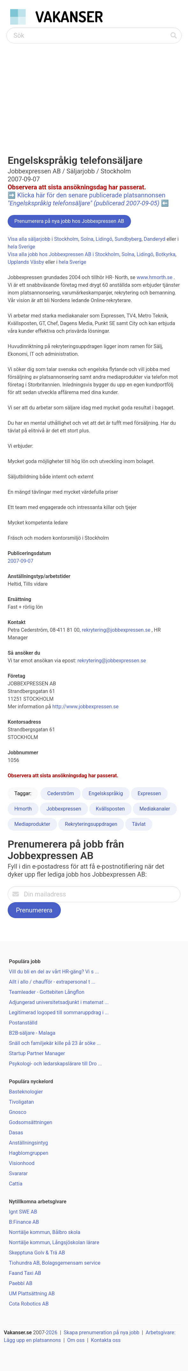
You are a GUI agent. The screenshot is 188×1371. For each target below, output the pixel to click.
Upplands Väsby (26, 262)
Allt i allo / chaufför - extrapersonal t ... (52, 982)
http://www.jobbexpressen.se (85, 707)
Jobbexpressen (64, 809)
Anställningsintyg (28, 1143)
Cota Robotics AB (29, 1304)
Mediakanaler (155, 809)
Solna (87, 239)
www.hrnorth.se (154, 277)
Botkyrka (165, 254)
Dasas (16, 1133)
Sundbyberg (128, 239)
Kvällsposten (110, 809)
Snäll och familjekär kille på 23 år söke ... (55, 1043)
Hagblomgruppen (28, 1153)
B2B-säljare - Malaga (32, 1033)
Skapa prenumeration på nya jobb (101, 1332)
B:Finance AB (24, 1222)
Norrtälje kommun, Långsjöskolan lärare (54, 1242)
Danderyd (154, 239)
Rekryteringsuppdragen (91, 824)
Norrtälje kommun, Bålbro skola (44, 1232)
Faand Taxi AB (25, 1273)
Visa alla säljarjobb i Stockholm (43, 239)
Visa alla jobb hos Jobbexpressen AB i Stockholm (63, 254)
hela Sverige (21, 247)
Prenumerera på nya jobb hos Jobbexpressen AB (69, 221)
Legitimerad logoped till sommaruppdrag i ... (59, 1012)
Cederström (60, 793)
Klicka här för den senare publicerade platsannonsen (86, 199)
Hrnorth (23, 809)
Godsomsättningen (30, 1122)
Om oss (76, 1340)
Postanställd (23, 1023)
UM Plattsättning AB (32, 1294)
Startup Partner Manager (37, 1053)
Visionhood (21, 1163)
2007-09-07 (20, 561)
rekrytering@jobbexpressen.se (116, 630)
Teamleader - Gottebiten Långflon (46, 992)
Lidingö (104, 239)
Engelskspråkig (106, 793)
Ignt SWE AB (23, 1212)
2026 (51, 1332)
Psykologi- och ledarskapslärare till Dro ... (55, 1064)
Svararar (18, 1173)
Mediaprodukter (32, 824)
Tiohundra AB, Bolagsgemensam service (54, 1263)
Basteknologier (26, 1092)
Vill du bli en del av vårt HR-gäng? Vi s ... (54, 972)
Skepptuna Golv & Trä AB (37, 1253)
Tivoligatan (21, 1102)
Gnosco (17, 1112)
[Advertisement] (94, 91)
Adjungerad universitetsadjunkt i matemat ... (59, 1002)
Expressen (149, 793)
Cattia (15, 1184)
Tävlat (139, 824)
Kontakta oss (105, 1340)
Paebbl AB (20, 1283)
